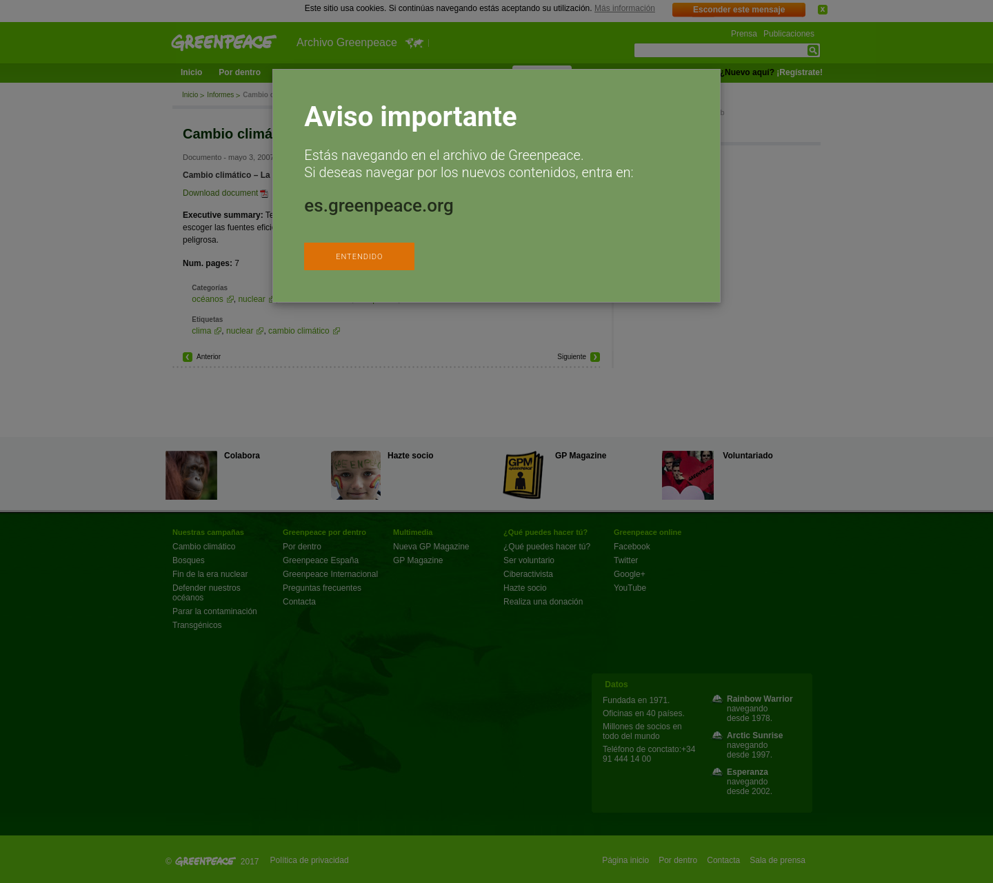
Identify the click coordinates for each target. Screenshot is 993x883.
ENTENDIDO (359, 256)
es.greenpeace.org (378, 205)
